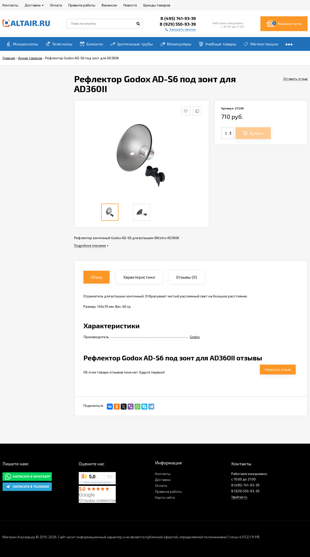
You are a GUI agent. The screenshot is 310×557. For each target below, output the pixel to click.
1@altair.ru (239, 497)
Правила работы (168, 491)
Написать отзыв (278, 369)
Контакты (163, 474)
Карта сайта (165, 497)
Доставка (162, 479)
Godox (195, 337)
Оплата (161, 485)
